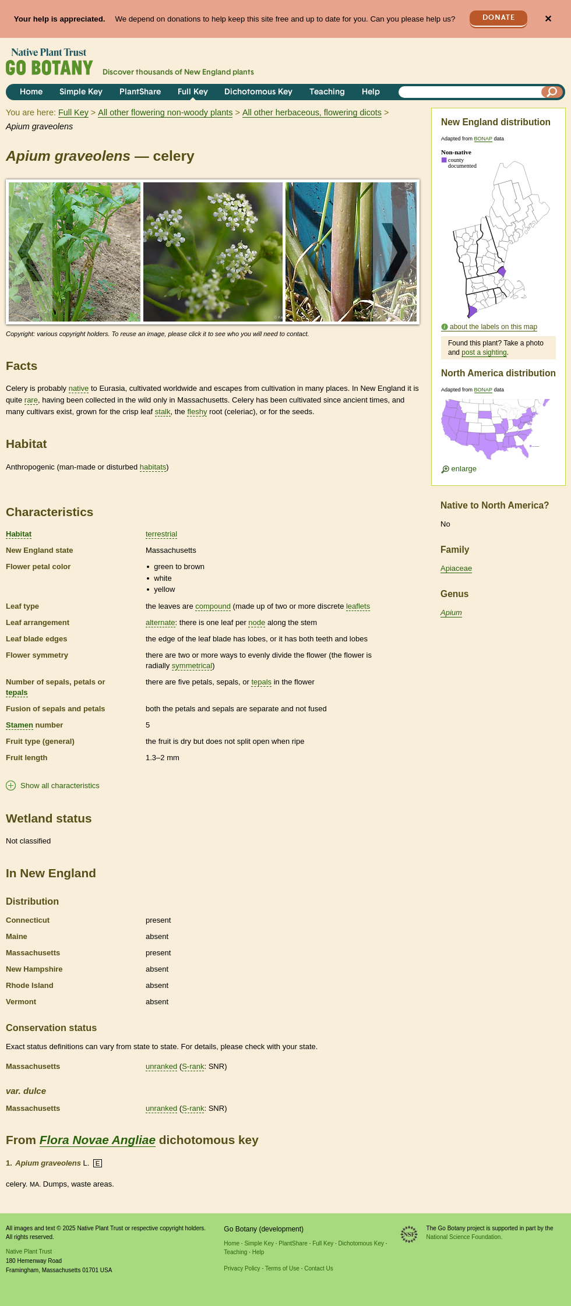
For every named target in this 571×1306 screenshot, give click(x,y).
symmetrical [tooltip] (192, 665)
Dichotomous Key (258, 92)
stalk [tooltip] (163, 411)
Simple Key (81, 92)
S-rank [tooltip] (193, 1066)
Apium (451, 612)
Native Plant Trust (29, 1251)
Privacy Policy (242, 1268)
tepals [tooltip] (17, 692)
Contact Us (318, 1268)
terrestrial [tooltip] (161, 534)
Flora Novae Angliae (98, 1139)
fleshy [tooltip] (197, 411)
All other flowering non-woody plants (165, 112)
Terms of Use (282, 1268)
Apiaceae (456, 568)
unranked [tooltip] (161, 1066)
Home (31, 92)
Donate (498, 18)
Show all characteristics (60, 785)
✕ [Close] (548, 19)
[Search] (552, 92)
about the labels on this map (493, 327)
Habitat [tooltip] (18, 534)
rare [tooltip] (31, 400)
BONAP (483, 139)
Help (371, 92)
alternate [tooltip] (160, 622)
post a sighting (483, 352)
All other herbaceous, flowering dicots (312, 112)
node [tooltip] (256, 622)
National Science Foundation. (465, 1237)
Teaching (327, 92)
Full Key (193, 92)
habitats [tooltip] (153, 467)
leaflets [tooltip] (358, 606)
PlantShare (140, 92)
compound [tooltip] (213, 606)
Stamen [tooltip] (19, 725)
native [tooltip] (79, 388)
